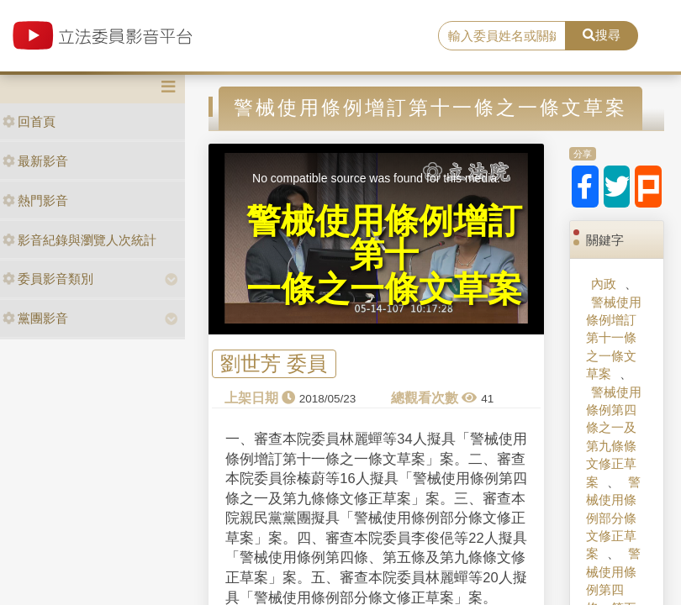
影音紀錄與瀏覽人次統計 (79, 240)
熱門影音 (35, 200)
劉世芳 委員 (273, 364)
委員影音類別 (48, 278)
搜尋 (601, 35)
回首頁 (29, 121)
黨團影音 (35, 318)
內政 (603, 283)
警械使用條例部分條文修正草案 (613, 518)
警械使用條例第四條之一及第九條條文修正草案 (613, 437)
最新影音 (35, 161)
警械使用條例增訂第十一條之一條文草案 (613, 338)
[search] (502, 36)
